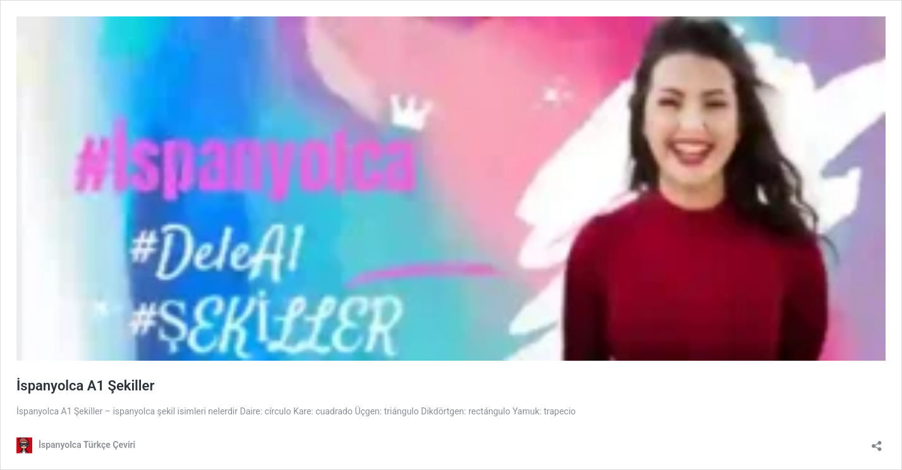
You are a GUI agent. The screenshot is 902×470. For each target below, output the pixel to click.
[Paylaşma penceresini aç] (877, 442)
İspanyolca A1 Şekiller (85, 386)
